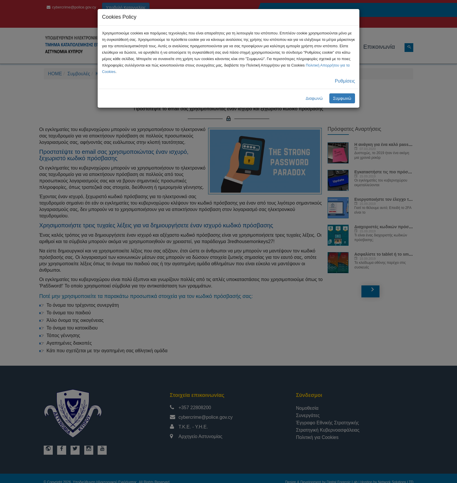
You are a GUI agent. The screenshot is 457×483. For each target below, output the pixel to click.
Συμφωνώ (342, 98)
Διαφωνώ (314, 98)
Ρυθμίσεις (345, 81)
